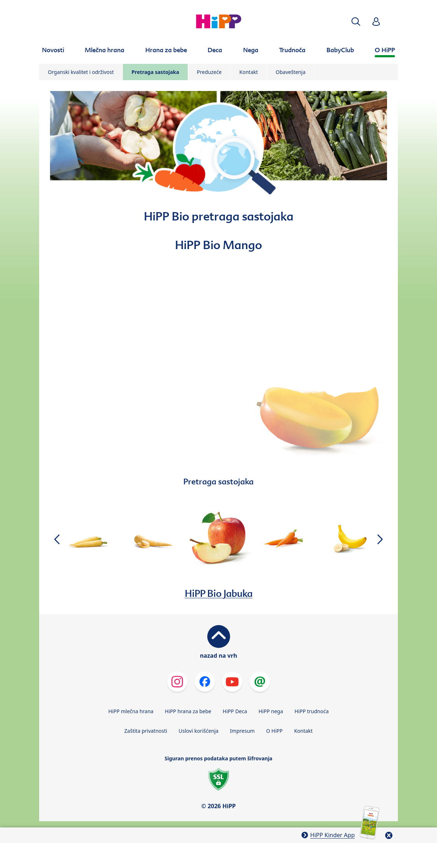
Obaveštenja (290, 72)
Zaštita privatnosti (145, 730)
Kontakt (249, 72)
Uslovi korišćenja (198, 730)
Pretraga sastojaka (155, 72)
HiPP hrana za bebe (188, 711)
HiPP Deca (235, 711)
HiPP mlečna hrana (131, 711)
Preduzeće (209, 72)
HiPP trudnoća (312, 711)
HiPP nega (270, 711)
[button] (355, 21)
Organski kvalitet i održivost (81, 72)
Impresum (242, 730)
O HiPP (274, 730)
